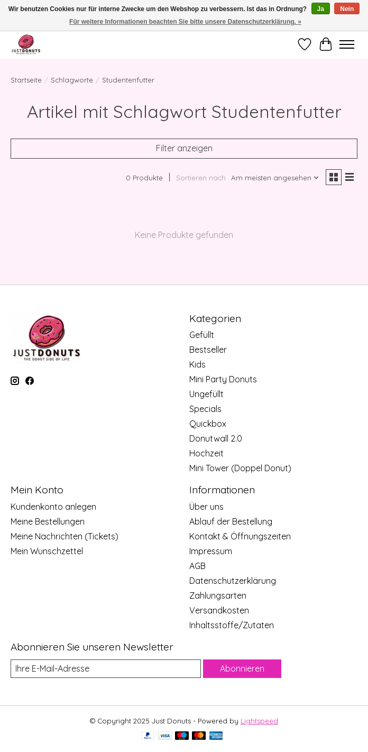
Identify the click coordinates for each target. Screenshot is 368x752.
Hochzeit (206, 453)
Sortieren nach (201, 177)
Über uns (206, 506)
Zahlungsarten (217, 595)
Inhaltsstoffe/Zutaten (231, 625)
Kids (197, 364)
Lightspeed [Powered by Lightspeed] (259, 721)
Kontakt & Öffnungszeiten (240, 536)
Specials (205, 408)
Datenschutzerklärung (232, 580)
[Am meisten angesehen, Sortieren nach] (275, 177)
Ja (320, 9)
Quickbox (207, 423)
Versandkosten (219, 610)
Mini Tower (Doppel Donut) (240, 468)
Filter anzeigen (184, 148)
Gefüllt (201, 334)
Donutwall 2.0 (215, 438)
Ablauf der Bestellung (230, 521)
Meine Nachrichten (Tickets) (64, 536)
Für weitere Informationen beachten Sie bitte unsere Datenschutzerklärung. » (185, 21)
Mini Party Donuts (223, 379)
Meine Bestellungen (48, 521)
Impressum (210, 551)
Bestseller (208, 349)
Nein (347, 9)
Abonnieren (242, 668)
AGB (197, 566)
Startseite (26, 80)
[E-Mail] (106, 668)
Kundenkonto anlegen (53, 506)
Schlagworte (72, 80)
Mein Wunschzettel (47, 551)
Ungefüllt (206, 394)
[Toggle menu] (346, 44)
